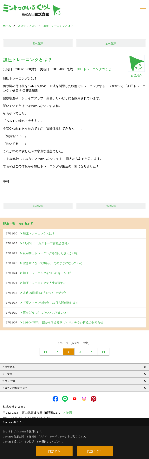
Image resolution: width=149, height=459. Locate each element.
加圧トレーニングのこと (94, 69)
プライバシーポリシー (52, 436)
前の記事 (38, 43)
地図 (69, 412)
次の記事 (111, 43)
